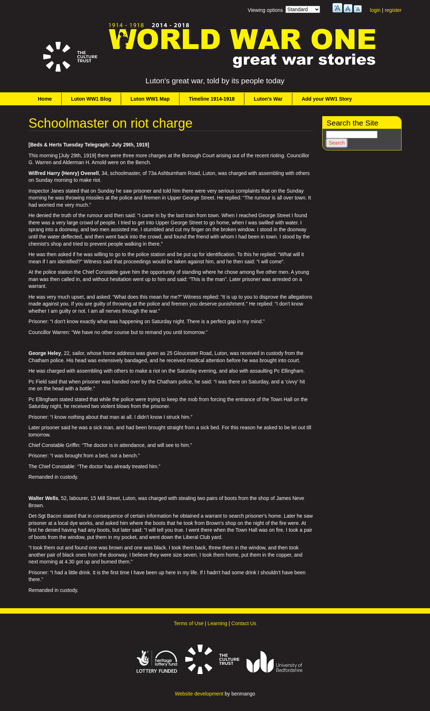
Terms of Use (188, 623)
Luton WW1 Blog (91, 99)
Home (45, 99)
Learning (217, 623)
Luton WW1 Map (150, 99)
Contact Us (243, 623)
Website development (199, 694)
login (375, 10)
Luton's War (268, 99)
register (393, 10)
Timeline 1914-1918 (212, 99)
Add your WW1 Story (327, 99)
